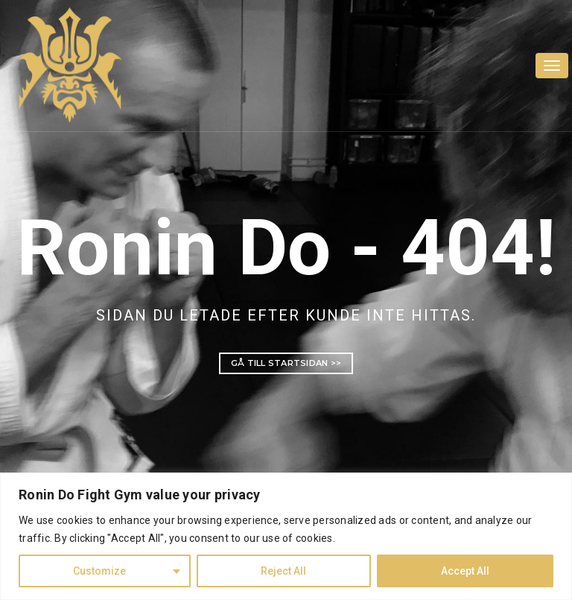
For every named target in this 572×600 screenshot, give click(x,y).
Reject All (283, 571)
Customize (99, 571)
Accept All (465, 571)
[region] (286, 536)
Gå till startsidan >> (286, 363)
